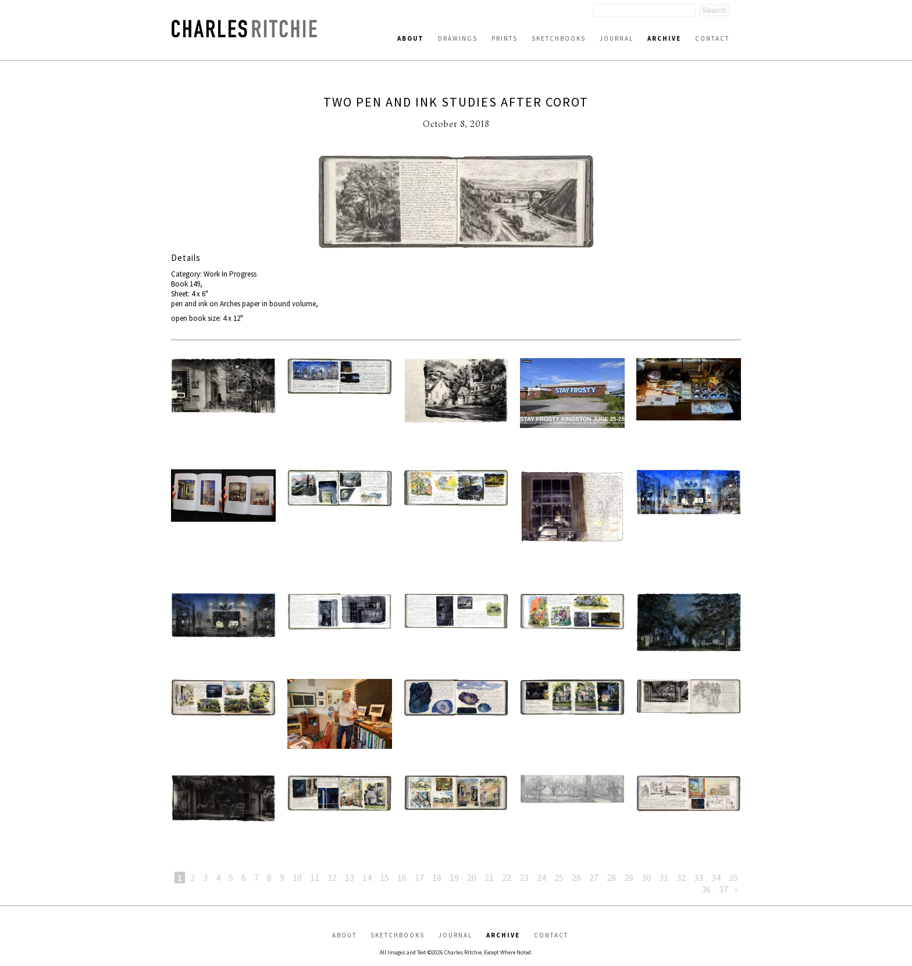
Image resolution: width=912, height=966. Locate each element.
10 (297, 877)
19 (454, 877)
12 (332, 877)
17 (419, 877)
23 (524, 877)
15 (384, 877)
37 (723, 889)
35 (733, 877)
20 (471, 877)
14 (367, 877)
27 (593, 877)
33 (698, 877)
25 (559, 877)
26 (576, 877)
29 (628, 877)
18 (436, 877)
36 (706, 889)
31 (663, 877)
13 (349, 877)
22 (506, 877)
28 (611, 877)
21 (489, 877)
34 (716, 877)
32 (681, 877)
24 (541, 877)
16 (402, 877)
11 (314, 877)
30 (646, 877)
